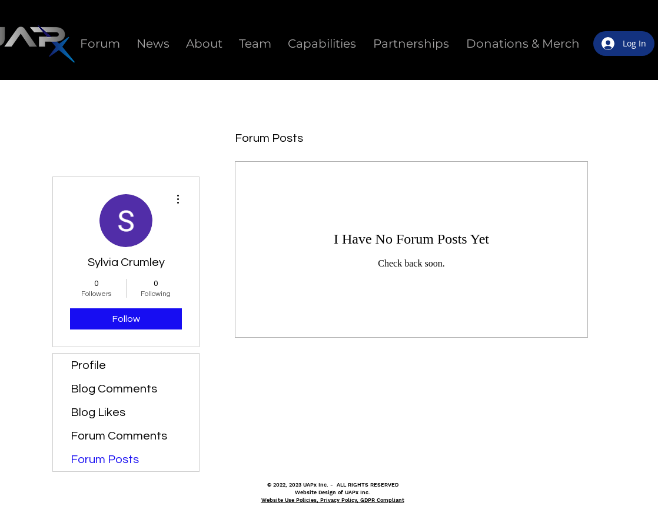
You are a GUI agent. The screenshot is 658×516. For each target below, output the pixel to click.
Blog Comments (114, 389)
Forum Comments (119, 436)
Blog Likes (98, 412)
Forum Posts (105, 459)
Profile (88, 365)
